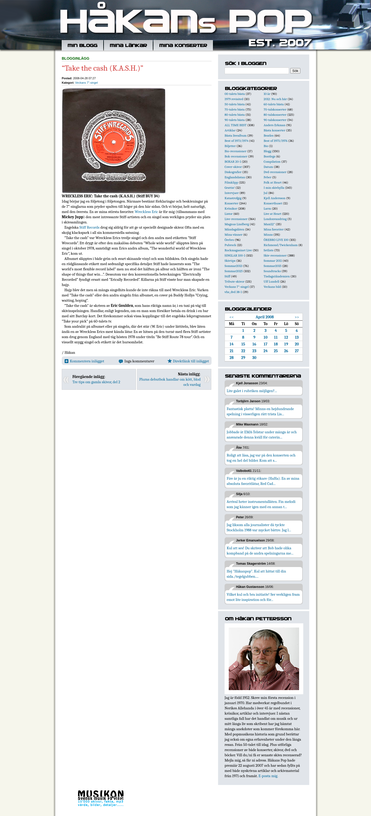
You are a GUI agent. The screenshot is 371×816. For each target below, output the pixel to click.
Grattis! (230, 188)
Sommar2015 (272, 266)
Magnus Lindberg (237, 224)
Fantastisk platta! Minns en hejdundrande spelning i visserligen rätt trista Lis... (260, 411)
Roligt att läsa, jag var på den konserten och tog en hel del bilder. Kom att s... (261, 458)
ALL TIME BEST (235, 125)
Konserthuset (273, 203)
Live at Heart (272, 214)
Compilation (272, 161)
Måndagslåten (234, 229)
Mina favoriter (274, 229)
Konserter (231, 203)
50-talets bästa (235, 104)
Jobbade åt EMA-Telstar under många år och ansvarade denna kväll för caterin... (262, 435)
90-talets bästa (235, 120)
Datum (268, 167)
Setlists (268, 250)
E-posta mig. (268, 776)
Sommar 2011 (273, 261)
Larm (267, 208)
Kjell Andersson (275, 198)
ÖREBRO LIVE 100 (276, 240)
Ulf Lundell (271, 281)
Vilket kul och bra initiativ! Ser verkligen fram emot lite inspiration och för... (263, 597)
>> (297, 317)
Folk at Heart (273, 182)
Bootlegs (269, 156)
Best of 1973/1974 (236, 141)
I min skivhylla (274, 188)
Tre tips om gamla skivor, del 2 (96, 382)
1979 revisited (234, 99)
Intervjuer (232, 193)
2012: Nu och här (275, 99)
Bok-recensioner (236, 156)
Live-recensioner (236, 219)
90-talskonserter (275, 120)
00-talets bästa (235, 94)
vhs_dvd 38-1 (233, 292)
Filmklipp (231, 182)
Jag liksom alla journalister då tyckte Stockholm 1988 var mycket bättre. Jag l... (259, 527)
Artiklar (230, 130)
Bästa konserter (274, 130)
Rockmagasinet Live (238, 250)
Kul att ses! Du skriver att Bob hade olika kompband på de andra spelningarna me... (260, 551)
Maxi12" (269, 224)
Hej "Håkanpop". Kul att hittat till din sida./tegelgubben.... (256, 574)
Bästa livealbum (235, 135)
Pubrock (230, 245)
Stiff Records (89, 227)
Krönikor (231, 208)
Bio (266, 146)
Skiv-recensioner (275, 255)
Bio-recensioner (235, 151)
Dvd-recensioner (275, 172)
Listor (229, 214)
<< (232, 317)
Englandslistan (235, 177)
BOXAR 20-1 (233, 161)
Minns (268, 234)
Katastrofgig (233, 198)
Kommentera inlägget (84, 361)
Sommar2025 (234, 271)
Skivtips (230, 261)
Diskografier (233, 172)
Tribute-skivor (234, 281)
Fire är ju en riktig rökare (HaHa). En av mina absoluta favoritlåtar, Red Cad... (263, 481)
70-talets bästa (235, 109)
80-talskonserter (275, 115)
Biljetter (230, 146)
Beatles (269, 135)
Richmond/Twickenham (281, 245)
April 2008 (265, 317)
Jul (266, 193)
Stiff (227, 276)
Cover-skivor (233, 167)
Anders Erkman (274, 125)
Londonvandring (275, 219)
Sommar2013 (233, 266)
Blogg (267, 151)
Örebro (229, 240)
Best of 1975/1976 (275, 141)
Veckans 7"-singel (86, 82)
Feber (267, 177)
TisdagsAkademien (277, 276)
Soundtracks (272, 271)
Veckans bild (272, 287)
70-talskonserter (275, 109)
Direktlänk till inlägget (188, 361)
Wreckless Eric (146, 211)
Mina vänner (234, 234)
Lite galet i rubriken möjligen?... (252, 390)
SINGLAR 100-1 (235, 255)
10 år (267, 94)
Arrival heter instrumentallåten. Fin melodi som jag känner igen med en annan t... (261, 504)
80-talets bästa (235, 115)
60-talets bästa (274, 104)
